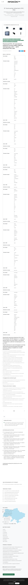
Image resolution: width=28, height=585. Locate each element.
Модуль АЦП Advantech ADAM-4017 (9, 496)
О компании (5, 532)
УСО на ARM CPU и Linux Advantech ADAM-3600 (11, 490)
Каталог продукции (10, 14)
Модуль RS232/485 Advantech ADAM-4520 (10, 498)
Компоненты (5, 535)
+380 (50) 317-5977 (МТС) (8, 513)
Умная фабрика (5, 562)
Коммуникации (5, 536)
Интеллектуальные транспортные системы (10, 559)
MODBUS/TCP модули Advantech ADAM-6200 (11, 495)
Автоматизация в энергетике (8, 557)
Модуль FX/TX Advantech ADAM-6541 (10, 501)
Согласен (17, 583)
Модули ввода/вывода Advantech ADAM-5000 (11, 492)
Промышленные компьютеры (19, 14)
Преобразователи (6, 538)
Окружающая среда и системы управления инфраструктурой (13, 553)
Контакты (4, 530)
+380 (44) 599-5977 (7, 518)
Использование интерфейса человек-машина (10, 556)
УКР (4, 416)
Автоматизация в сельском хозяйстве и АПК (10, 548)
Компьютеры (5, 533)
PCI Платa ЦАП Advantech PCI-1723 (9, 499)
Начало (5, 14)
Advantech (9, 50)
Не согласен (11, 583)
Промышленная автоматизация (8, 554)
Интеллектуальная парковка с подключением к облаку (13, 484)
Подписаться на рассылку (9, 574)
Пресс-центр (5, 541)
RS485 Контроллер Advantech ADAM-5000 (11, 493)
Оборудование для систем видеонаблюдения (11, 551)
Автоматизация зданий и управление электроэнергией (12, 560)
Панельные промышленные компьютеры (11, 15)
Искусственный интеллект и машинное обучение (11, 563)
